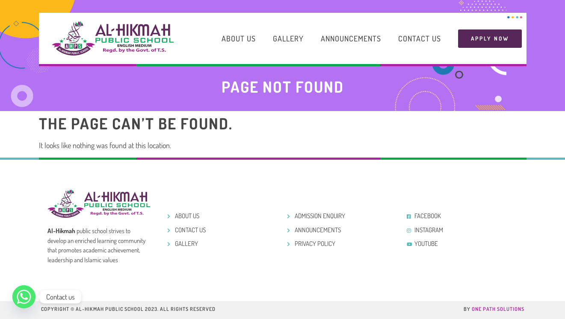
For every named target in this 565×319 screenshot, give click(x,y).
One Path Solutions (498, 309)
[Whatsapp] (23, 296)
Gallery (288, 38)
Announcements (351, 38)
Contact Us (419, 38)
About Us (239, 38)
